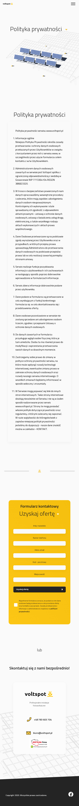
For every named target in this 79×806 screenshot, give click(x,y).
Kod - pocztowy (39, 562)
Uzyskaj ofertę (39, 589)
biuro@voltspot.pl (42, 733)
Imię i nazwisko (39, 525)
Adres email (39, 549)
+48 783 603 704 (43, 719)
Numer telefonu (39, 537)
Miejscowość (39, 574)
